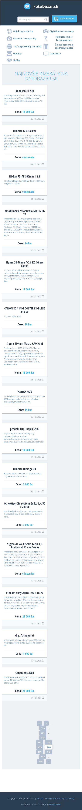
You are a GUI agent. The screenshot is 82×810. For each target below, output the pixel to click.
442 (48, 751)
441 (39, 751)
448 (40, 761)
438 (48, 742)
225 (43, 732)
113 (43, 728)
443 (43, 756)
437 (39, 742)
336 (43, 737)
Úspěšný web (55, 804)
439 (40, 747)
